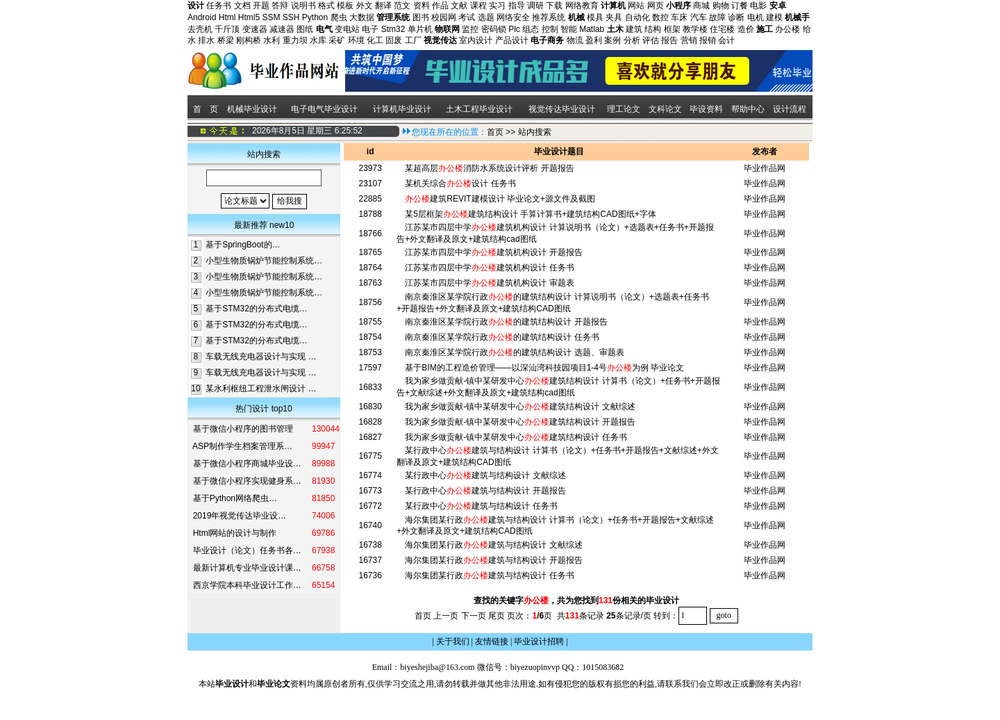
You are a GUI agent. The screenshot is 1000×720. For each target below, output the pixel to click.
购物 (720, 5)
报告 (669, 40)
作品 (440, 5)
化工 (375, 40)
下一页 (473, 615)
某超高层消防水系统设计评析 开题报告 (489, 168)
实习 (497, 5)
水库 (318, 40)
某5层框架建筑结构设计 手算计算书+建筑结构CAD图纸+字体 (530, 214)
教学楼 (695, 29)
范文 (402, 5)
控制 (550, 29)
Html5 (249, 17)
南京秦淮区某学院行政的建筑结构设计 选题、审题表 (514, 352)
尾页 (496, 615)
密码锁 (493, 29)
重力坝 (295, 40)
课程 (478, 5)
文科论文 (665, 109)
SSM (271, 17)
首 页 (204, 109)
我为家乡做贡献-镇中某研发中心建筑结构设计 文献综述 (520, 406)
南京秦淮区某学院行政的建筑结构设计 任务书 (502, 337)
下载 (554, 5)
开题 (261, 5)
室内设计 (475, 40)
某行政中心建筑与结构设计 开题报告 (485, 491)
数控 (660, 17)
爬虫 (339, 17)
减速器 (281, 29)
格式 (326, 5)
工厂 (413, 40)
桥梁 (225, 40)
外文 (364, 5)
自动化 (637, 17)
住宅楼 (722, 29)
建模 (774, 17)
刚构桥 (248, 40)
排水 (206, 40)
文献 (459, 5)
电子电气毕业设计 (324, 109)
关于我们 (452, 641)
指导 (516, 5)
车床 (679, 17)
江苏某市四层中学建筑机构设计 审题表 (489, 283)
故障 (717, 17)
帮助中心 (748, 109)
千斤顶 (227, 29)
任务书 (218, 5)
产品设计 (511, 40)
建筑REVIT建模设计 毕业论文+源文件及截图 (500, 199)
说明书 (303, 5)
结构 (652, 29)
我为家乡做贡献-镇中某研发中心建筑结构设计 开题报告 (520, 422)
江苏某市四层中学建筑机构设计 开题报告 (493, 252)
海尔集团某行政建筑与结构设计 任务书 (489, 575)
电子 (370, 29)
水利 (271, 40)
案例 (612, 40)
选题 (486, 17)
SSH (291, 17)
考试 (466, 17)
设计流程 (790, 109)
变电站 (347, 29)
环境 (356, 40)
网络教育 (582, 5)
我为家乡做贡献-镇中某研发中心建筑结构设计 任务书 (515, 437)
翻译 (383, 5)
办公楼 (787, 29)
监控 (470, 29)
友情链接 (491, 641)
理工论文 (623, 109)
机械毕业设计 (252, 109)
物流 (575, 40)
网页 (655, 5)
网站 (636, 5)
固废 (393, 40)
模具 (595, 17)
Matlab (591, 29)
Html (227, 17)
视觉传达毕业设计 (561, 109)
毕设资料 (706, 109)
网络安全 (513, 17)
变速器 (254, 29)
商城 (701, 5)
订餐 (739, 5)
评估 (650, 40)
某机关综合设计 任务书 (460, 183)
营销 (689, 40)
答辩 (280, 5)
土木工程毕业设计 (479, 109)
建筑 (634, 29)
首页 (495, 132)
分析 (632, 40)
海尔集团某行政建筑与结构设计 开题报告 (493, 560)
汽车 (698, 17)
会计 (726, 40)
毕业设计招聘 (539, 641)
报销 (707, 40)
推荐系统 (548, 17)
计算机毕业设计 (402, 109)
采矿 (336, 40)
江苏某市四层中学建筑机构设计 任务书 (489, 267)
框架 (672, 29)
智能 (568, 29)
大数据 (361, 17)
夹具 (614, 17)
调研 (535, 5)
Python (315, 17)
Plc (514, 29)
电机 (755, 17)
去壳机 (200, 29)
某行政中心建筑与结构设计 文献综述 (485, 475)
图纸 (305, 29)
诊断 (736, 17)
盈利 (593, 40)
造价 (746, 29)
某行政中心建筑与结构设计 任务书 (481, 506)
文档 (242, 5)
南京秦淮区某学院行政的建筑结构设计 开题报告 (506, 322)
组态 (530, 29)
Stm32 (393, 29)
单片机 (420, 29)
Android (202, 17)
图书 (420, 17)
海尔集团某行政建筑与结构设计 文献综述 (493, 545)
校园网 (443, 17)
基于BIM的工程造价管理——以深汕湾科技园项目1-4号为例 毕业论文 (544, 368)
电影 (758, 5)
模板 (345, 5)
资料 (421, 5)
